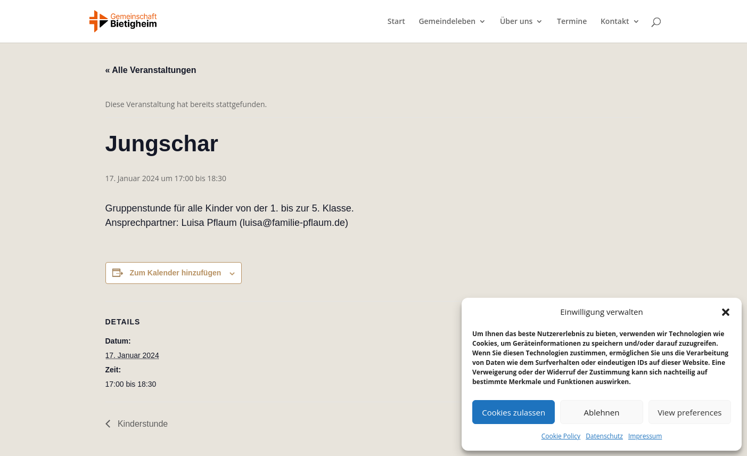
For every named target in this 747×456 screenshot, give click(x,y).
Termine (572, 22)
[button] (725, 312)
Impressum (645, 436)
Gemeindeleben (446, 22)
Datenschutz (604, 436)
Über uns (516, 22)
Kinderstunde (142, 423)
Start (396, 22)
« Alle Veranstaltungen (150, 70)
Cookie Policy (560, 436)
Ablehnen (602, 412)
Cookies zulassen (513, 412)
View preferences (689, 412)
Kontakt (615, 22)
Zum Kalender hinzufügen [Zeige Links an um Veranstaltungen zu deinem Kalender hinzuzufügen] (175, 272)
